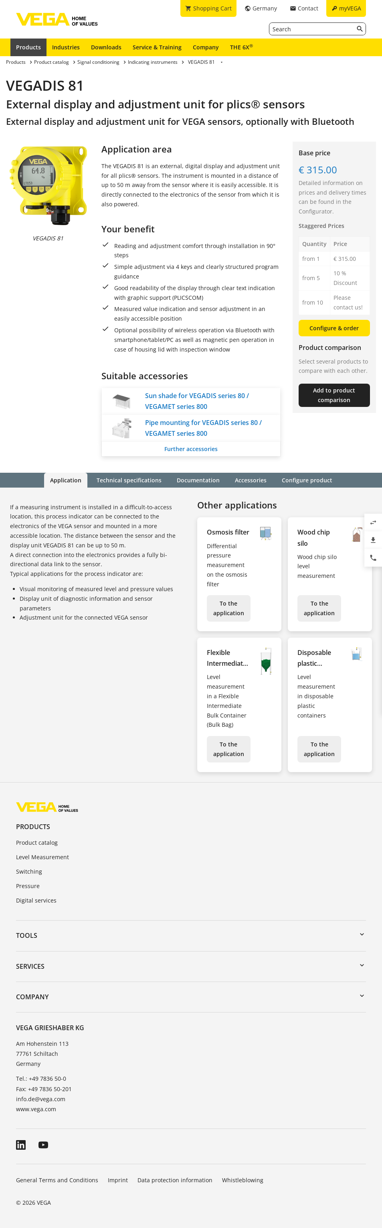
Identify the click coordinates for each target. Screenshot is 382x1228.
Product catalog (37, 842)
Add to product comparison (334, 395)
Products (28, 47)
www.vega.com (36, 1109)
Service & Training (157, 47)
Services (30, 966)
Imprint (118, 1180)
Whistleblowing (242, 1180)
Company (206, 47)
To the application (228, 608)
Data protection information (174, 1180)
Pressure (28, 886)
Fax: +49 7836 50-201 (44, 1089)
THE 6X (241, 47)
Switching (29, 871)
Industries (66, 47)
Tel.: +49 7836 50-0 (41, 1078)
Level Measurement (42, 857)
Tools (26, 935)
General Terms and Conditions (57, 1180)
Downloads (106, 47)
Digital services (36, 900)
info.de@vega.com (40, 1099)
